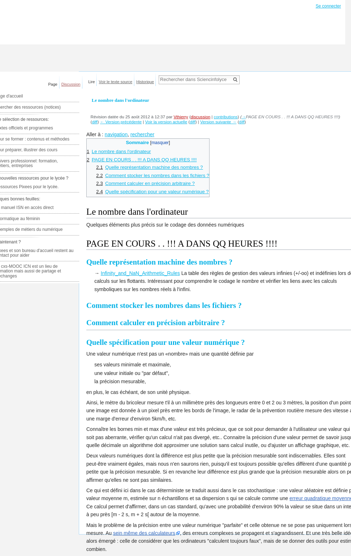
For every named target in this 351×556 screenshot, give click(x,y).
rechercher (142, 134)
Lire (91, 82)
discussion (200, 116)
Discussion (70, 84)
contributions (226, 116)
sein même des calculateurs (144, 533)
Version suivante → (218, 121)
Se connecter (328, 6)
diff (94, 121)
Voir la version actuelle (166, 121)
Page (53, 84)
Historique (145, 82)
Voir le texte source (116, 82)
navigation (116, 134)
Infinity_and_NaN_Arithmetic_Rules (140, 273)
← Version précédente (120, 121)
